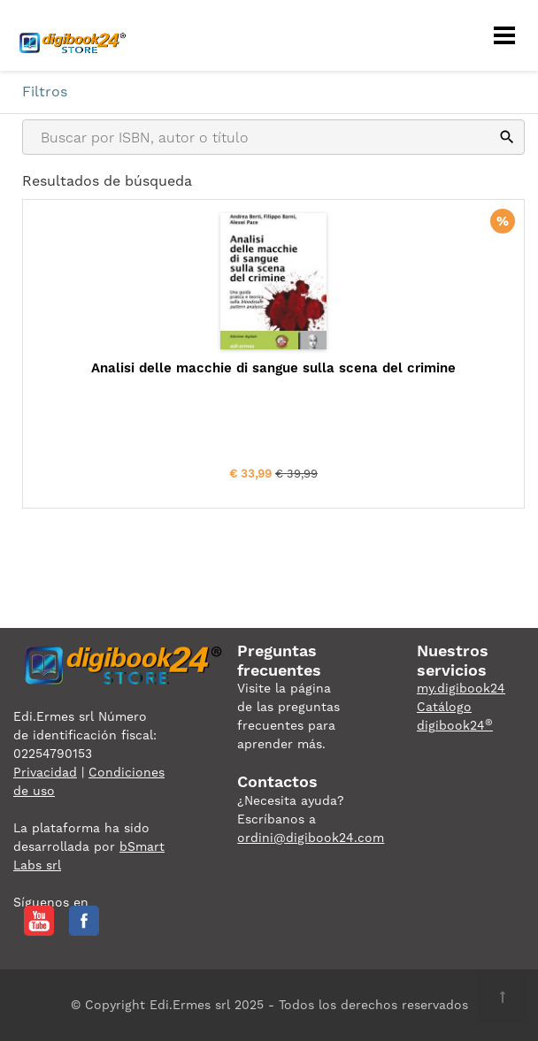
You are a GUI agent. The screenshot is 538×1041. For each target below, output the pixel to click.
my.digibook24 (461, 688)
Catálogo (444, 707)
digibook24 (455, 725)
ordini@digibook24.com (310, 838)
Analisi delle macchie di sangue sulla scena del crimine (273, 368)
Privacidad (45, 772)
